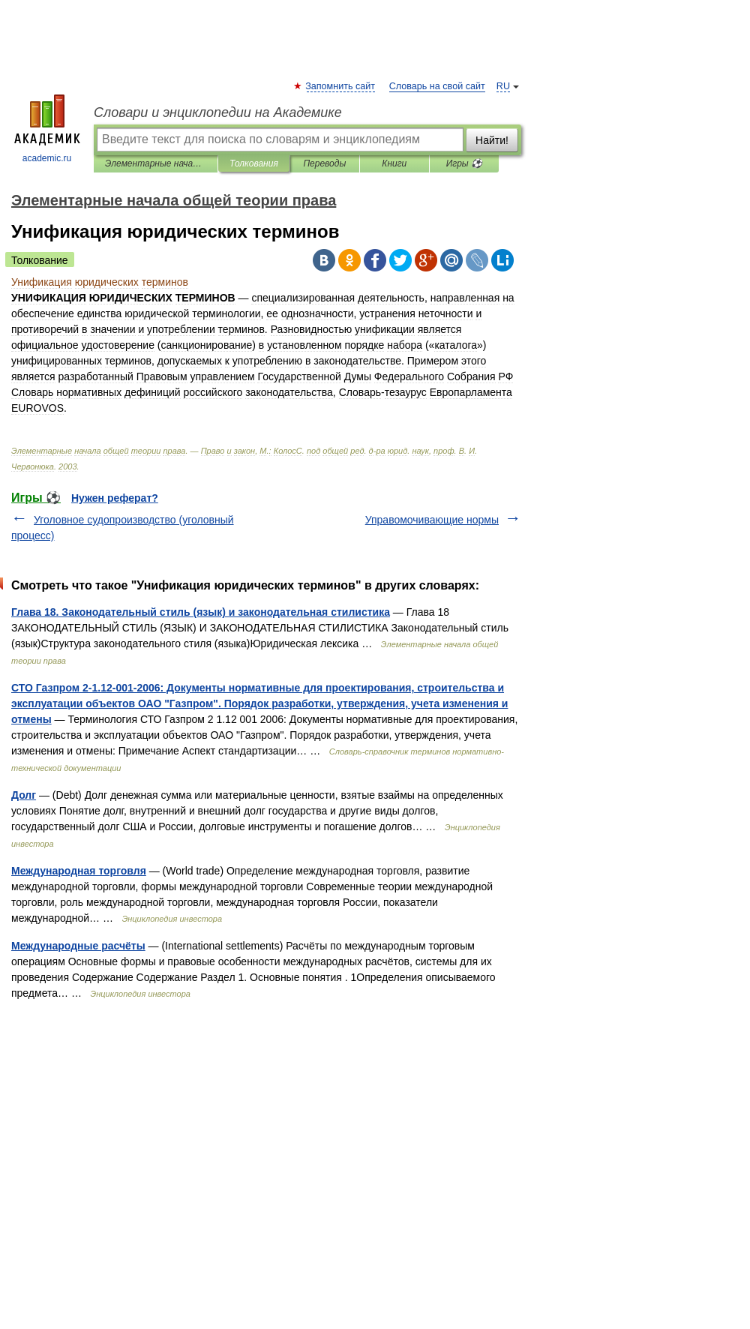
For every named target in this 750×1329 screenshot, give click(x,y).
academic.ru (47, 129)
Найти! (492, 140)
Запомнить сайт (341, 86)
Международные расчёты (78, 946)
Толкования (254, 163)
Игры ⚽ (464, 163)
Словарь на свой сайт (437, 86)
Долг (23, 795)
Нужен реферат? (114, 498)
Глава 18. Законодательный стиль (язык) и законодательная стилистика (200, 612)
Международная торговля (78, 871)
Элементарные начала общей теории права (155, 163)
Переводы (324, 163)
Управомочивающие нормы (432, 520)
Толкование (39, 260)
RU (503, 86)
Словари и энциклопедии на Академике (218, 112)
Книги (394, 163)
